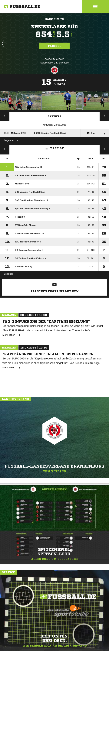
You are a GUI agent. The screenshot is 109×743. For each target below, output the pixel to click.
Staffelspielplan (4, 115)
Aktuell (54, 116)
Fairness (4, 148)
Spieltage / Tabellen (104, 115)
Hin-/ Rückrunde (104, 148)
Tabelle (54, 46)
